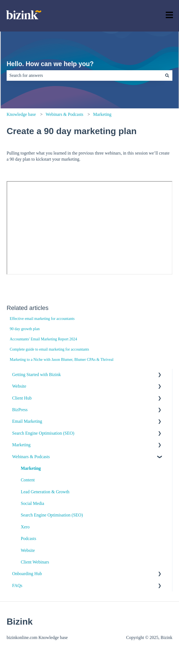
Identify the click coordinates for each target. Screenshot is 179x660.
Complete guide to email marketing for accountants (49, 349)
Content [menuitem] (28, 480)
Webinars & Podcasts (64, 114)
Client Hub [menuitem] (22, 398)
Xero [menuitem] (25, 527)
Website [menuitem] (19, 386)
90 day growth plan (24, 329)
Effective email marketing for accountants (42, 319)
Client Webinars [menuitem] (35, 562)
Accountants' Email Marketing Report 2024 (43, 339)
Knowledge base (21, 114)
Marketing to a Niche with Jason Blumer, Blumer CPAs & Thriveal (61, 360)
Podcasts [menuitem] (28, 538)
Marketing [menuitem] (21, 444)
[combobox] (84, 75)
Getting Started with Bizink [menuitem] (36, 374)
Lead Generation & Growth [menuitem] (45, 491)
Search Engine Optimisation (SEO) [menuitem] (43, 433)
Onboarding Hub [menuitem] (27, 573)
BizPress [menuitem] (20, 409)
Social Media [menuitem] (32, 503)
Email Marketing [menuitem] (27, 421)
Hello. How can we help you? (50, 63)
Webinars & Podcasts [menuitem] (31, 456)
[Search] (167, 75)
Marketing (102, 114)
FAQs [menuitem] (17, 585)
